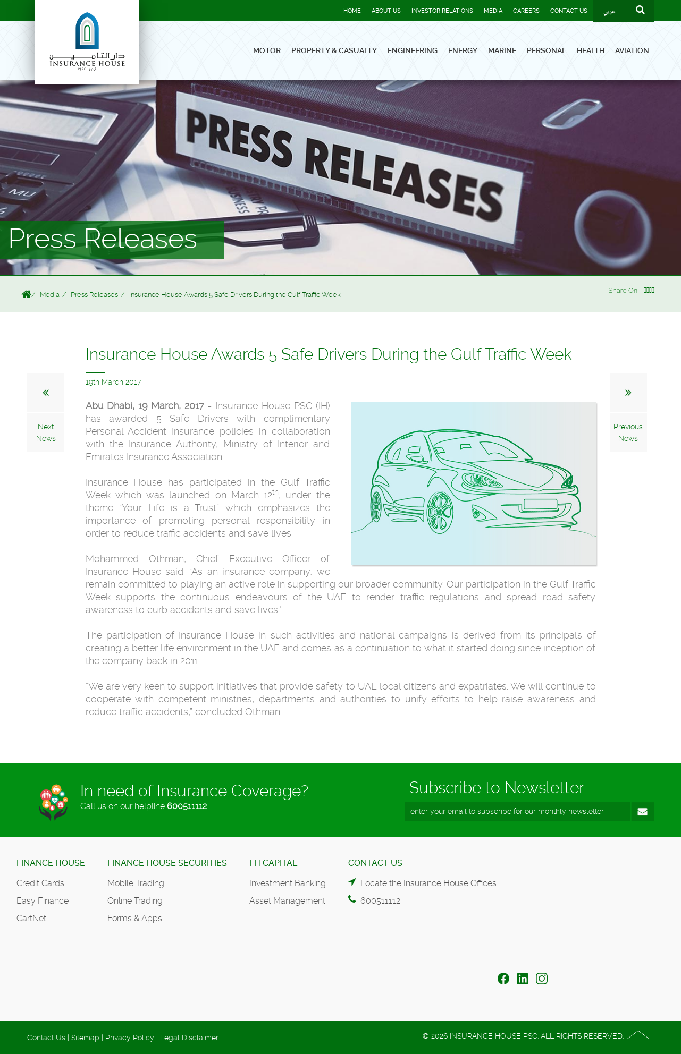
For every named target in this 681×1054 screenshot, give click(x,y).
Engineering (413, 50)
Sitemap (85, 1037)
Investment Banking (287, 883)
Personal (546, 50)
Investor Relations (442, 10)
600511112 (187, 806)
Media (493, 10)
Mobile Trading (135, 883)
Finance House (50, 863)
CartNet (31, 918)
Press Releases (94, 295)
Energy (462, 50)
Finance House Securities (167, 863)
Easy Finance (42, 901)
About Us (386, 10)
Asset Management (287, 901)
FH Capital (273, 863)
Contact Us (568, 10)
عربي (609, 12)
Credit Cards (40, 883)
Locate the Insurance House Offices (428, 883)
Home (352, 10)
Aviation (632, 50)
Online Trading (135, 901)
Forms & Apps (134, 918)
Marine (502, 50)
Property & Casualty (334, 50)
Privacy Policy (129, 1037)
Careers (526, 10)
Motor (267, 50)
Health (590, 50)
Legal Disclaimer (189, 1037)
